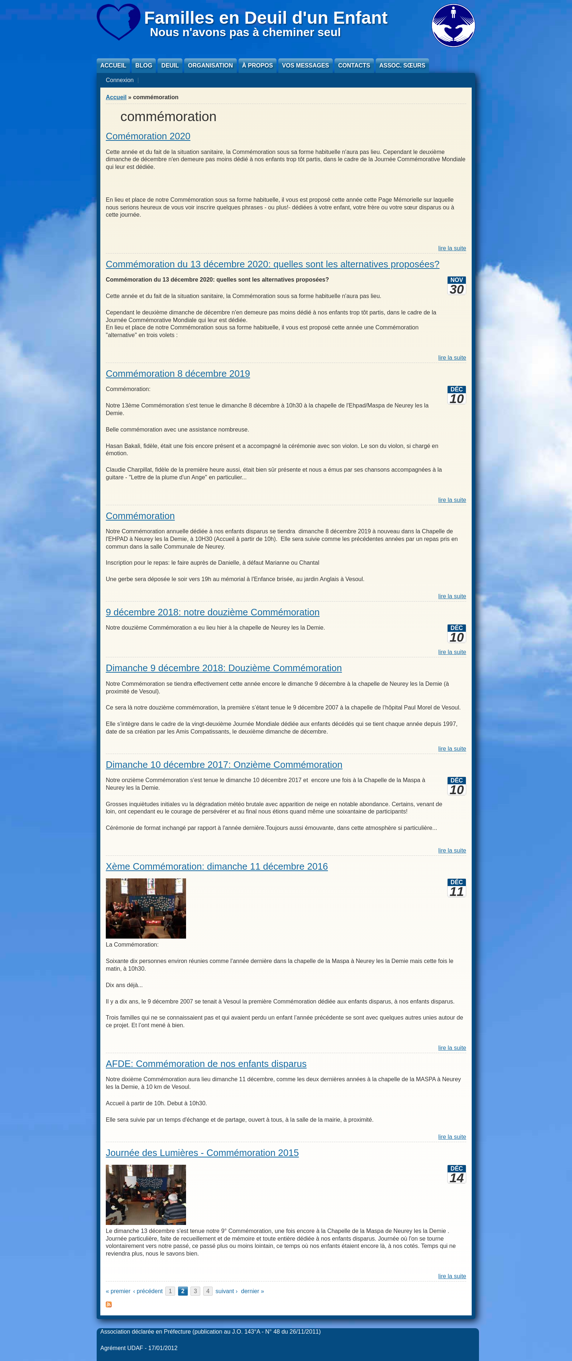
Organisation (210, 65)
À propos (257, 65)
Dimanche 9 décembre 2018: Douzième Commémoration (224, 668)
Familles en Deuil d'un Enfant (266, 17)
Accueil (113, 65)
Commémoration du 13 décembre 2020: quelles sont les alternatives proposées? (273, 264)
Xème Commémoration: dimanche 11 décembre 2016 (217, 866)
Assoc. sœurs (402, 65)
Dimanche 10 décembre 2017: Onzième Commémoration (224, 764)
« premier (118, 1291)
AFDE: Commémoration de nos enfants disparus (206, 1064)
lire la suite (452, 248)
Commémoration (140, 516)
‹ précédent (148, 1291)
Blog (143, 65)
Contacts (354, 65)
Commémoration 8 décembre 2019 (178, 373)
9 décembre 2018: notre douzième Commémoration (213, 612)
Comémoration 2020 (148, 136)
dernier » (252, 1291)
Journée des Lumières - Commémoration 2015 (202, 1153)
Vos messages (305, 65)
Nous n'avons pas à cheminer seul (245, 32)
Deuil (170, 65)
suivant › (226, 1291)
